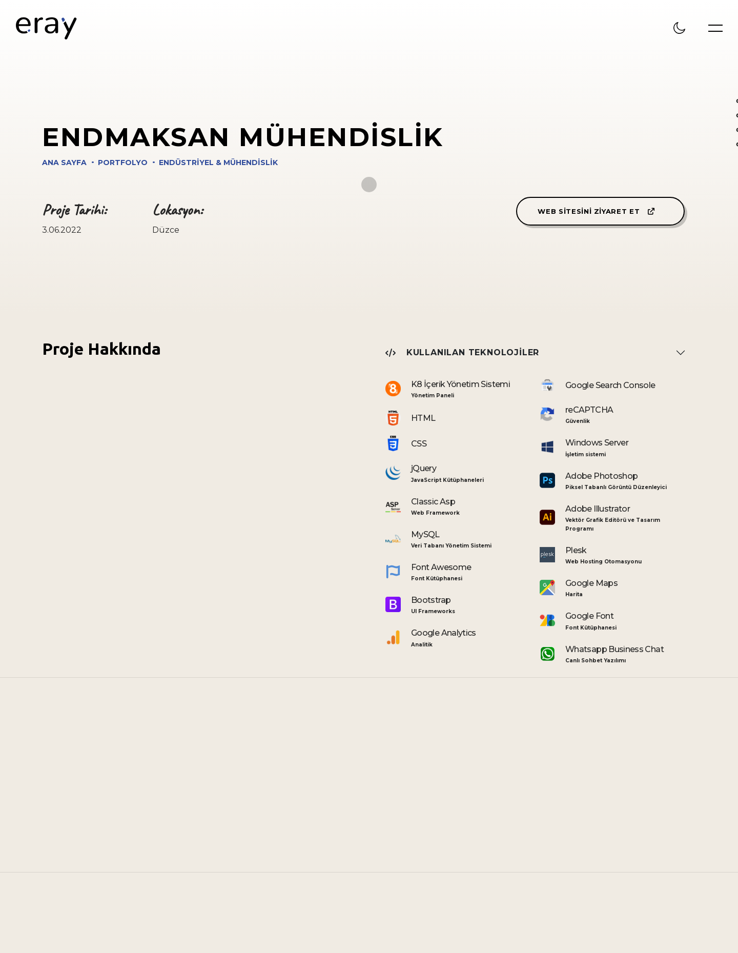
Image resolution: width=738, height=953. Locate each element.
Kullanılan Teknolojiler (462, 352)
